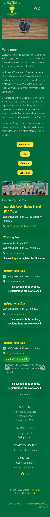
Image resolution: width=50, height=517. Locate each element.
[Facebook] (35, 8)
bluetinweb (30, 493)
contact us (43, 507)
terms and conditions (16, 503)
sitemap (43, 503)
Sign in (45, 500)
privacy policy (33, 503)
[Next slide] (42, 368)
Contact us (25, 172)
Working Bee (11, 237)
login (15, 258)
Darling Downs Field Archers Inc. (21, 226)
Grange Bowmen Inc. (15, 253)
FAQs (25, 153)
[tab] (20, 394)
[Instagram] (39, 8)
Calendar (25, 163)
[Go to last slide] (7, 368)
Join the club (25, 144)
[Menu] (44, 9)
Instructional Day (14, 271)
